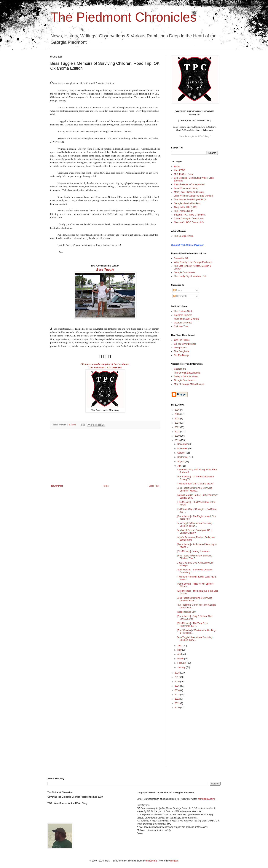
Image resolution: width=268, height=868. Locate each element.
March (180, 658)
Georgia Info (180, 369)
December (182, 444)
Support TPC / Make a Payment (189, 214)
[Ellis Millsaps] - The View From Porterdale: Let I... (192, 624)
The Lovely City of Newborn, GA (190, 276)
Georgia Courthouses (184, 272)
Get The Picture (182, 340)
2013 (177, 694)
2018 (177, 672)
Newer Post (57, 486)
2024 (177, 418)
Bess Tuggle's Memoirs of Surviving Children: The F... (194, 557)
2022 (177, 427)
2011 (177, 703)
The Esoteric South (183, 211)
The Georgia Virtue (183, 236)
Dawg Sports (180, 347)
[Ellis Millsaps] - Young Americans (193, 551)
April (179, 654)
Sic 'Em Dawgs (181, 355)
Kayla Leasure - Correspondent (189, 184)
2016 (177, 681)
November (182, 448)
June (180, 645)
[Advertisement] (105, 456)
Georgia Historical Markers (187, 203)
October (181, 452)
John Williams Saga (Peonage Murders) (193, 195)
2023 (177, 423)
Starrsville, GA (181, 258)
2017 (177, 677)
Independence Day (186, 612)
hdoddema (151, 860)
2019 (177, 440)
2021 (177, 431)
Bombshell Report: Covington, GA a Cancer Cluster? (194, 531)
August (181, 461)
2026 (177, 410)
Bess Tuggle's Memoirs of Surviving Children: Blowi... (194, 638)
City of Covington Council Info (188, 218)
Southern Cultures (183, 315)
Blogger (174, 860)
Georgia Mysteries (183, 322)
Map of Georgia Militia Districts (189, 384)
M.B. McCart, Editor (184, 174)
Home (106, 486)
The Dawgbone (181, 351)
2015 (177, 685)
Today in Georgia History (186, 376)
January (181, 667)
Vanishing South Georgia (186, 318)
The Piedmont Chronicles (123, 17)
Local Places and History (186, 188)
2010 (177, 707)
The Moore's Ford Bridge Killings (190, 199)
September (183, 457)
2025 (177, 414)
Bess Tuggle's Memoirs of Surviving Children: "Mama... (194, 489)
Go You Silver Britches (185, 344)
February (182, 663)
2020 (177, 436)
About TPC (179, 170)
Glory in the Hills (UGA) (185, 207)
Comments (180, 296)
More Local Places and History (189, 192)
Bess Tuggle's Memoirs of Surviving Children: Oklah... (194, 524)
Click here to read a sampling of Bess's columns (105, 364)
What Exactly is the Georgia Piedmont (193, 262)
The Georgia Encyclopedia (187, 372)
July (179, 466)
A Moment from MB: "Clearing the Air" (195, 483)
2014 (177, 690)
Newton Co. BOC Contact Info (189, 222)
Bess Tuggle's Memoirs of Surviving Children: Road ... (194, 599)
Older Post (154, 486)
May (179, 650)
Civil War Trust (181, 326)
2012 (177, 699)
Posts (177, 290)
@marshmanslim (206, 799)
